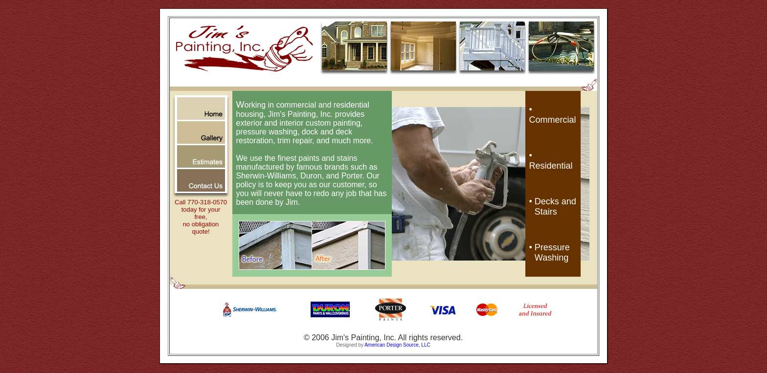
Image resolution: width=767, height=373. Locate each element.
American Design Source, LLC (397, 345)
